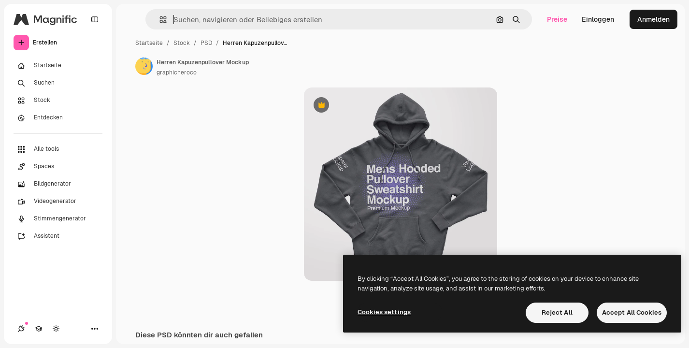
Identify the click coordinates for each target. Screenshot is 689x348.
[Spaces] (58, 166)
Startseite (149, 43)
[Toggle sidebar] (94, 19)
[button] (159, 19)
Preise (557, 19)
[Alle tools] (58, 149)
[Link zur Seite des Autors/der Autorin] (144, 66)
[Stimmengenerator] (58, 219)
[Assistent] (58, 236)
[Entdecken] (58, 118)
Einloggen (598, 19)
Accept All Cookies (631, 312)
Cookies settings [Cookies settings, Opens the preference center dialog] (384, 312)
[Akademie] (38, 328)
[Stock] (58, 100)
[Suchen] (58, 83)
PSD (206, 43)
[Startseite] (58, 65)
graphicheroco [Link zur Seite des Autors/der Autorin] (177, 72)
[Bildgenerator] (58, 184)
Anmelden (653, 19)
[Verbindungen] (21, 328)
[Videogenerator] (58, 201)
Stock (181, 43)
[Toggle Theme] (56, 328)
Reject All (557, 312)
